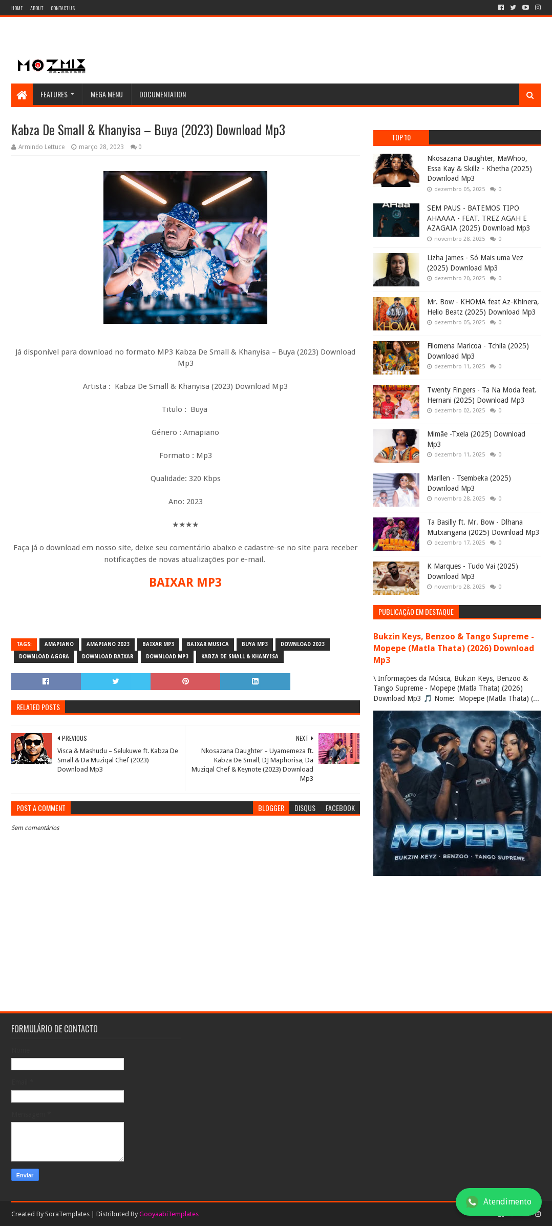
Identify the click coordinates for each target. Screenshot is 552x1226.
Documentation (162, 94)
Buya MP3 (255, 644)
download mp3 (167, 656)
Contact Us (63, 8)
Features (54, 94)
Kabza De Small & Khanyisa (240, 656)
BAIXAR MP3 (185, 582)
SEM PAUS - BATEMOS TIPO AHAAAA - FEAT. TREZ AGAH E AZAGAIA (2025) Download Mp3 (478, 218)
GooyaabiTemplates (169, 1214)
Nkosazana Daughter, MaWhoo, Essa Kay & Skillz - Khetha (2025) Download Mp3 (479, 168)
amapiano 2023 (108, 644)
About (36, 8)
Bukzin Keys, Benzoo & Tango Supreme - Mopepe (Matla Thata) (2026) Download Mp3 (453, 648)
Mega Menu (107, 94)
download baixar (107, 656)
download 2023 (303, 644)
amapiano (59, 644)
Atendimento (499, 1202)
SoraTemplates (67, 1214)
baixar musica (208, 644)
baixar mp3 (158, 644)
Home (17, 8)
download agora (44, 656)
